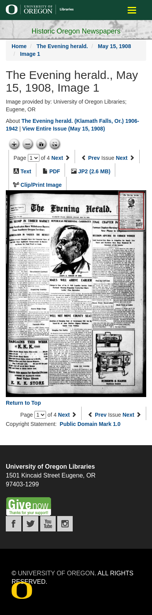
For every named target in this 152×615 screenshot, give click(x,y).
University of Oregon (56, 573)
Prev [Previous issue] (94, 158)
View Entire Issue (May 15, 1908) (63, 129)
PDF (54, 171)
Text (25, 171)
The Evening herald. (62, 46)
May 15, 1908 (114, 46)
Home (19, 46)
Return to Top (23, 403)
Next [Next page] (57, 158)
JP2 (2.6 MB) (94, 171)
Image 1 (30, 54)
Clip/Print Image (41, 185)
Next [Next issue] (121, 158)
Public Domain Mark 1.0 (90, 424)
